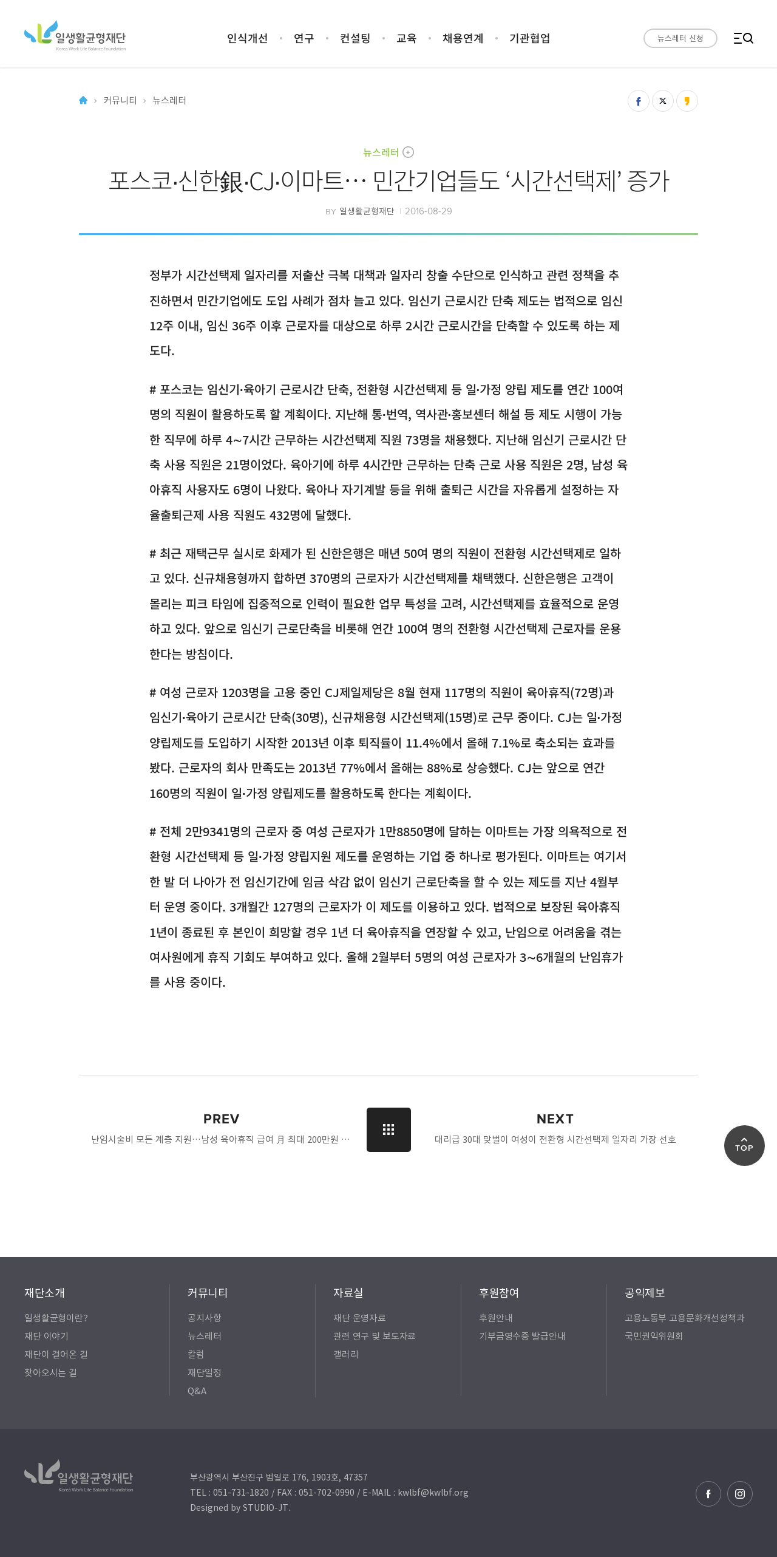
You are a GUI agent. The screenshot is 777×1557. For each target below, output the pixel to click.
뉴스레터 (381, 152)
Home (83, 100)
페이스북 (708, 1494)
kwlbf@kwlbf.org (433, 1492)
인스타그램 (740, 1494)
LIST (389, 1130)
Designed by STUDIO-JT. (240, 1507)
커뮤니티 (120, 100)
